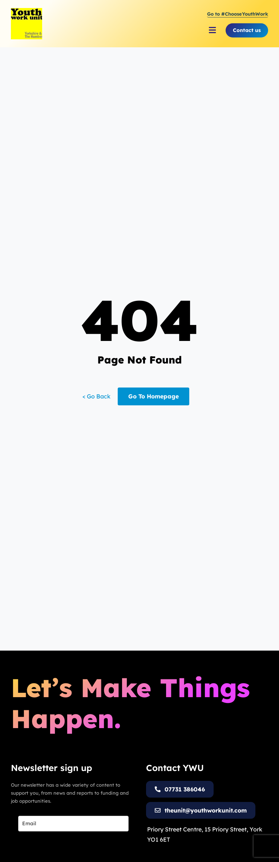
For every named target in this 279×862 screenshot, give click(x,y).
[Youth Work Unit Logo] (26, 11)
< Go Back (96, 396)
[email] (73, 823)
